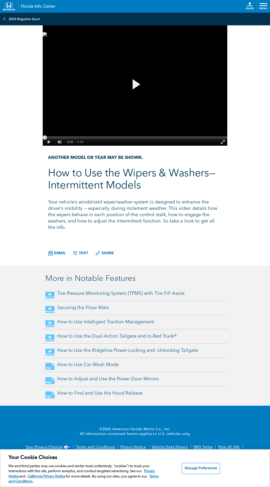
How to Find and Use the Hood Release (100, 393)
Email (56, 253)
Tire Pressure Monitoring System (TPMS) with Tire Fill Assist (121, 293)
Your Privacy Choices (48, 447)
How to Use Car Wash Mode (88, 364)
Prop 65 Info (229, 447)
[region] (135, 468)
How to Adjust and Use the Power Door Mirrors (108, 379)
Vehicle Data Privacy (170, 447)
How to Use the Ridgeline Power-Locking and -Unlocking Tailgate (127, 350)
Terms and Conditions (95, 447)
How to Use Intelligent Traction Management (105, 322)
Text (80, 253)
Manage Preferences (201, 468)
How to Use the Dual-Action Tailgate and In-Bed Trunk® (117, 336)
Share (104, 253)
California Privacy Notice (46, 476)
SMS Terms (203, 447)
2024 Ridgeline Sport (21, 19)
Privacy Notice (133, 447)
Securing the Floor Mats (83, 307)
